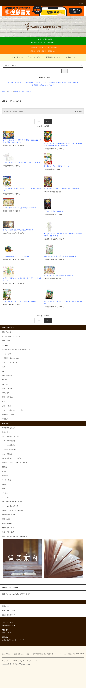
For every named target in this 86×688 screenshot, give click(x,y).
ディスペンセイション (15, 82)
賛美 (69, 82)
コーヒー (75, 82)
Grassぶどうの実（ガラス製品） (13, 510)
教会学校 (5, 475)
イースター (6, 493)
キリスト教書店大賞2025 (10, 436)
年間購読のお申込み (8, 428)
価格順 (15, 111)
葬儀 (3, 488)
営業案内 (43, 47)
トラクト (37, 82)
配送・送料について (19, 654)
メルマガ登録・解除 (69, 654)
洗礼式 (4, 471)
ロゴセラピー (28, 82)
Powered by (16, 664)
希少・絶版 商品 (8, 532)
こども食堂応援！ (8, 454)
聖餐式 (4, 467)
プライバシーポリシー (57, 654)
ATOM (82, 654)
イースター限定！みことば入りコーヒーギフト (25, 57)
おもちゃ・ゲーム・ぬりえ (23, 92)
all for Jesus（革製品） (9, 514)
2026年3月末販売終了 (9, 449)
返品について (30, 654)
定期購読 (35, 85)
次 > (47, 121)
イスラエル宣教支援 (8, 441)
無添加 (41, 85)
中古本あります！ (69, 57)
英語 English (6, 519)
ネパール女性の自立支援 (10, 506)
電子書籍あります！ (51, 57)
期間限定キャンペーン (9, 528)
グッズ (10, 92)
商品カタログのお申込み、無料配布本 (14, 536)
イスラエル (51, 82)
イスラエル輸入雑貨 (8, 445)
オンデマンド (49, 85)
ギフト (44, 82)
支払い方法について (7, 654)
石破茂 (58, 82)
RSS (77, 654)
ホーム (4, 92)
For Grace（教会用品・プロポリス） (14, 502)
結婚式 (4, 484)
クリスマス (6, 497)
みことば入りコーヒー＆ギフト (12, 458)
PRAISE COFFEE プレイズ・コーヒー (14, 462)
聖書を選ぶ (6, 432)
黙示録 (64, 82)
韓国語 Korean (7, 523)
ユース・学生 (6, 480)
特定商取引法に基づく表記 (42, 654)
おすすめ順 (7, 111)
